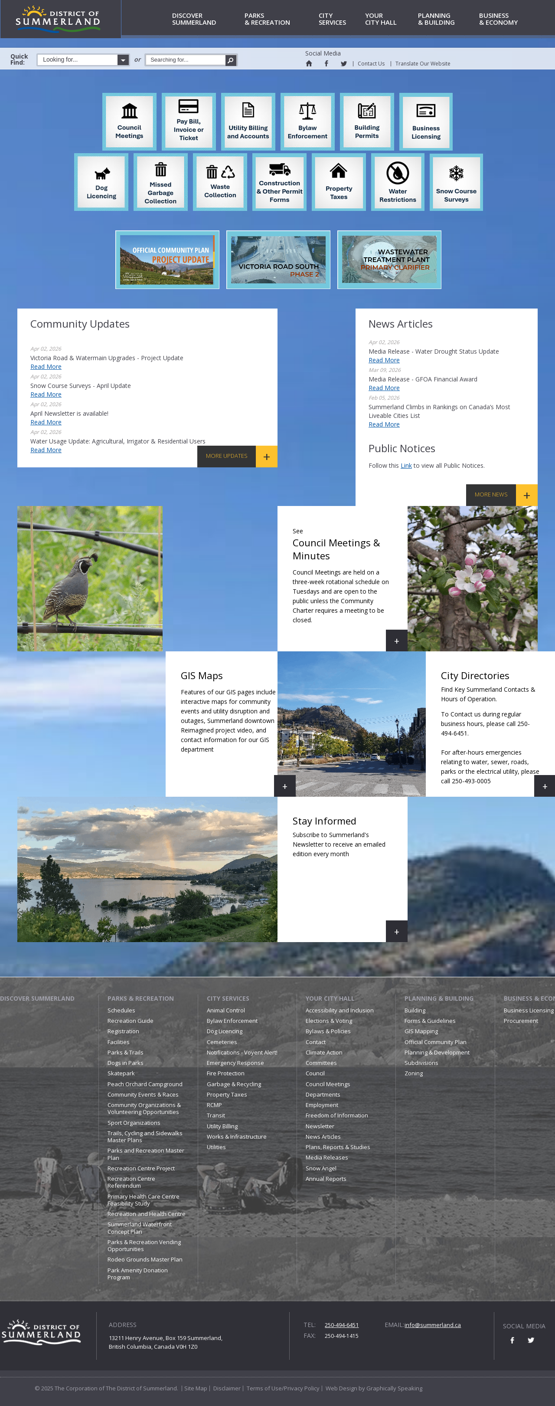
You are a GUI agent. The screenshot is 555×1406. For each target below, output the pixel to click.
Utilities (216, 1147)
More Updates (227, 456)
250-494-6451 (342, 1325)
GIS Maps (238, 733)
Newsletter (320, 1126)
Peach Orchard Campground (145, 1084)
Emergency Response (235, 1063)
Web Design (341, 1388)
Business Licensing (529, 1010)
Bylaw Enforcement (232, 1021)
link (406, 465)
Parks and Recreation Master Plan (146, 1153)
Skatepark (121, 1073)
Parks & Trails (126, 1052)
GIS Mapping (421, 1031)
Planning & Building (439, 998)
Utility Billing (222, 1126)
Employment (322, 1105)
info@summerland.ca (433, 1325)
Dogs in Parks (126, 1063)
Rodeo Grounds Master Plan (145, 1259)
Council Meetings (328, 1084)
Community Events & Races (143, 1094)
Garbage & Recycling (234, 1084)
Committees (321, 1063)
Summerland (207, 19)
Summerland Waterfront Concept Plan (140, 1227)
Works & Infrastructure (237, 1136)
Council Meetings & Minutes (350, 587)
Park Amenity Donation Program (138, 1273)
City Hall (390, 19)
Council (315, 1073)
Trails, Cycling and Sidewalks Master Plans (145, 1136)
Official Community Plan (436, 1042)
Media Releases (327, 1157)
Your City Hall (330, 998)
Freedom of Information (337, 1115)
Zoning (414, 1073)
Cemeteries (222, 1042)
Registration (123, 1031)
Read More (46, 366)
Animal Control (226, 1010)
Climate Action (324, 1052)
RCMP (214, 1105)
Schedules (121, 1010)
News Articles (323, 1136)
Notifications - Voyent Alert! (242, 1052)
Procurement (521, 1021)
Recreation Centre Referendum (131, 1182)
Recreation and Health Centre (147, 1214)
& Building (447, 19)
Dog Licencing (224, 1031)
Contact (316, 1042)
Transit (216, 1115)
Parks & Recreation (141, 998)
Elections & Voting (329, 1021)
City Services (228, 998)
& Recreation (280, 19)
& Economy (509, 19)
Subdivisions (421, 1063)
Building (415, 1010)
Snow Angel (321, 1168)
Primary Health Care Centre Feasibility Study (144, 1199)
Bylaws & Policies (328, 1031)
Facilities (119, 1042)
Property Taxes (227, 1094)
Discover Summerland (37, 998)
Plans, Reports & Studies (338, 1147)
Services (340, 19)
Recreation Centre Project (141, 1168)
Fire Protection (226, 1073)
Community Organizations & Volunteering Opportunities (144, 1108)
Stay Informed (350, 878)
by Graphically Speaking (389, 1388)
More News (491, 494)
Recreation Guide (130, 1021)
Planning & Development (437, 1052)
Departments (323, 1094)
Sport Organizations (134, 1123)
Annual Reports (326, 1179)
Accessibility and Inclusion (340, 1010)
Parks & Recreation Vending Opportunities (144, 1245)
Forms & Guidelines (430, 1021)
